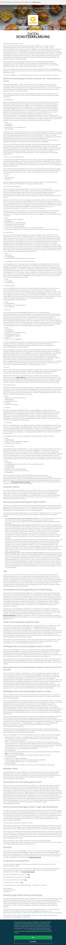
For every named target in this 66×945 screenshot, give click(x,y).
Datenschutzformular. (28, 872)
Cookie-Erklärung (21, 377)
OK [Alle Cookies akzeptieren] (33, 937)
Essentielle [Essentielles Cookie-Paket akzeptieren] (33, 941)
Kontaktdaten (40, 8)
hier (6, 753)
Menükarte (17, 8)
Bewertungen (28, 8)
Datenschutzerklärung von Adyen (20, 482)
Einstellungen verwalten (20, 929)
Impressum (50, 8)
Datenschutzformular (9, 615)
